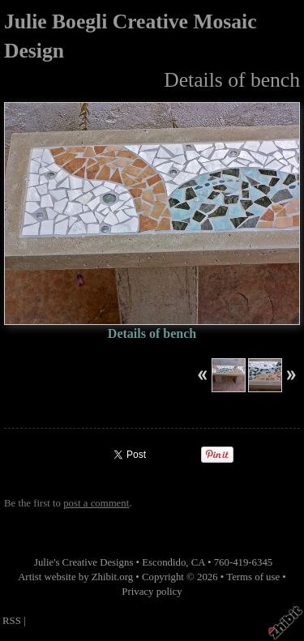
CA (198, 562)
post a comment (96, 503)
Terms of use (253, 577)
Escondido (164, 562)
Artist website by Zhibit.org (75, 577)
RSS (11, 620)
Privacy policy (152, 591)
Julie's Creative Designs (83, 562)
